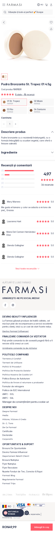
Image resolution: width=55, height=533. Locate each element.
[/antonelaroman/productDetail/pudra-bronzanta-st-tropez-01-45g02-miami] (41, 102)
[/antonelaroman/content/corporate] (7, 439)
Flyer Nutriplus (9, 464)
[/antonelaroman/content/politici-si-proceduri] (11, 367)
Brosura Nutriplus (10, 460)
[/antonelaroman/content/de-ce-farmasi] (9, 427)
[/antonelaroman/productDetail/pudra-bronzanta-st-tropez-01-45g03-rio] (14, 110)
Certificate (7, 431)
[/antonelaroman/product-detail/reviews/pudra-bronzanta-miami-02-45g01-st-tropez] (27, 268)
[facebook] (5, 305)
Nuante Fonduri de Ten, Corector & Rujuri (22, 471)
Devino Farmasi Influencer (15, 452)
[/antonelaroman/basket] (46, 4)
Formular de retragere (13, 386)
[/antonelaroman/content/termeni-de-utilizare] (12, 363)
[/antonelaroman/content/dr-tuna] (7, 423)
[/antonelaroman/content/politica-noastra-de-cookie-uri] (17, 375)
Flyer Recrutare (9, 468)
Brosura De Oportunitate (14, 448)
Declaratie (7, 435)
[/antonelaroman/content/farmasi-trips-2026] (8, 483)
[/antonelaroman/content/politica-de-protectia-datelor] (16, 371)
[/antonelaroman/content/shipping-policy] (23, 382)
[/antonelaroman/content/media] (5, 415)
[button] (7, 506)
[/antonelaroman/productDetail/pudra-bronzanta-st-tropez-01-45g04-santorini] (41, 110)
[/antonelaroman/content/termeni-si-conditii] (11, 359)
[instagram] (13, 305)
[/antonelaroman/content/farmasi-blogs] (8, 475)
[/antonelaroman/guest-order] (19, 348)
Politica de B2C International (16, 390)
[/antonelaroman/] (14, 5)
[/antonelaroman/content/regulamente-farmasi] (12, 479)
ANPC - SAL (8, 398)
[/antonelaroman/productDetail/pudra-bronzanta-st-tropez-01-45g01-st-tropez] (14, 102)
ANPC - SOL (8, 394)
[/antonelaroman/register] (15, 331)
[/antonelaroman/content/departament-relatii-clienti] (15, 456)
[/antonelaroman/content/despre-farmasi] (9, 411)
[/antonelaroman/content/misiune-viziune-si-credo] (14, 419)
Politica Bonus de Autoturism (16, 378)
